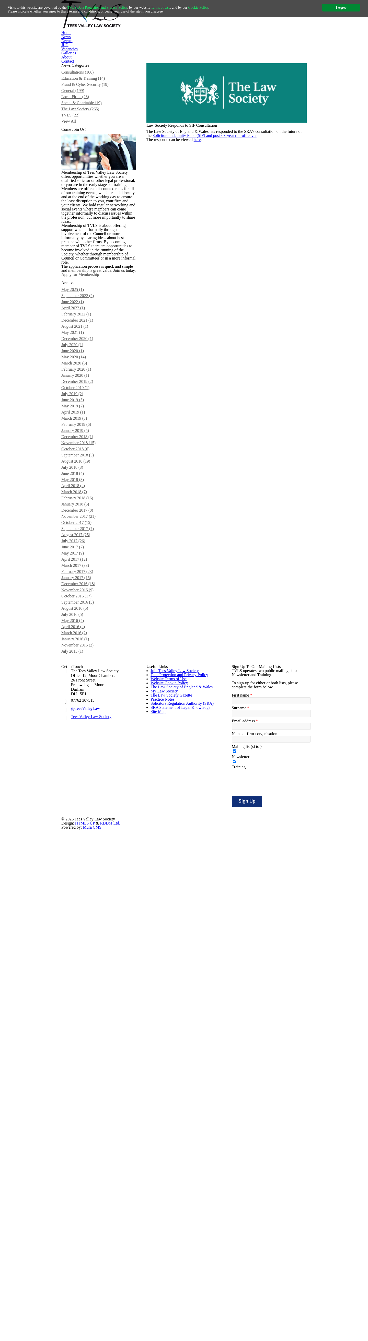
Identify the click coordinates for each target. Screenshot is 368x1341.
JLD (168, 49)
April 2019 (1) (78, 650)
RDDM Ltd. (207, 1197)
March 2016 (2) (80, 939)
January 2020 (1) (81, 601)
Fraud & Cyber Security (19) (89, 115)
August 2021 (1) (81, 537)
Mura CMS (252, 1197)
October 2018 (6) (81, 698)
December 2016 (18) (84, 875)
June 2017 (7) (79, 827)
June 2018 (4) (79, 730)
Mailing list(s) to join (248, 1110)
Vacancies (190, 49)
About (239, 49)
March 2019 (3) (80, 658)
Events (148, 49)
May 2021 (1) (78, 545)
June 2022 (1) (79, 505)
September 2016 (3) (83, 899)
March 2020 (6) (80, 585)
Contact (261, 49)
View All (74, 163)
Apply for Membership (94, 447)
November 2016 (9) (83, 883)
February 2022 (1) (82, 521)
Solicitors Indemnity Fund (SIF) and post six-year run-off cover (215, 183)
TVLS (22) (76, 155)
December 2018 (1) (83, 682)
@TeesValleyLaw (85, 1057)
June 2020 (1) (79, 569)
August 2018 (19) (82, 714)
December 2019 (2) (83, 609)
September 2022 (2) (83, 497)
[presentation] (270, 1150)
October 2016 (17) (82, 891)
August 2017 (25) (82, 811)
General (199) (78, 123)
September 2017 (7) (83, 803)
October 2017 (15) (82, 795)
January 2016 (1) (81, 947)
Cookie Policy (215, 7)
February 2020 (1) (82, 593)
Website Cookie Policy (168, 1063)
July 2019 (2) (78, 626)
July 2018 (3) (78, 722)
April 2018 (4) (78, 746)
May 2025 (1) (78, 489)
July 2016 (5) (78, 915)
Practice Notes (162, 1117)
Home (105, 49)
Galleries (216, 49)
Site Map (157, 1159)
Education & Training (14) (88, 107)
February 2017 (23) (83, 859)
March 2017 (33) (81, 851)
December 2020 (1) (83, 553)
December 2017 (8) (83, 779)
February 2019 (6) (82, 666)
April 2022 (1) (78, 513)
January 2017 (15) (82, 867)
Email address (244, 1082)
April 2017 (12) (79, 843)
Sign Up (245, 1168)
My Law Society (162, 1090)
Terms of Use (174, 7)
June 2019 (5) (79, 634)
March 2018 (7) (80, 754)
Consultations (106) (84, 99)
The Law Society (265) (85, 147)
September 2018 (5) (83, 706)
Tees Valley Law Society (91, 1065)
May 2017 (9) (78, 835)
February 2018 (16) (83, 762)
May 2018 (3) (78, 738)
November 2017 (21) (84, 786)
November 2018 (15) (84, 690)
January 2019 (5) (81, 674)
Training (238, 1135)
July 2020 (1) (78, 561)
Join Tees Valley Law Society (173, 1022)
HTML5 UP (186, 1197)
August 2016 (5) (81, 907)
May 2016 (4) (78, 923)
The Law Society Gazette (169, 1104)
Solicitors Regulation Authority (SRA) (179, 1131)
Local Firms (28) (81, 131)
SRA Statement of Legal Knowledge (178, 1145)
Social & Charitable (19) (86, 139)
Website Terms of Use (167, 1049)
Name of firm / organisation (254, 1096)
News (126, 49)
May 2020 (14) (79, 577)
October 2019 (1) (81, 618)
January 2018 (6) (81, 770)
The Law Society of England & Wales (179, 1077)
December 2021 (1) (83, 529)
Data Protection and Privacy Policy (177, 1035)
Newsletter (240, 1122)
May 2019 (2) (78, 642)
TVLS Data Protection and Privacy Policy (105, 7)
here (203, 196)
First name (241, 1054)
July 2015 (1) (78, 963)
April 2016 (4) (78, 931)
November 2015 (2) (83, 956)
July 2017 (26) (79, 819)
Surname (239, 1068)
